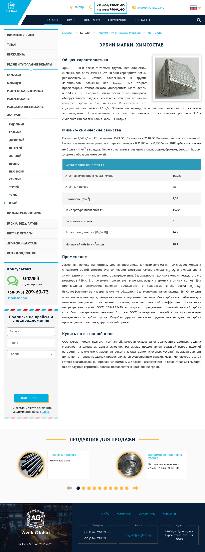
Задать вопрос (17, 298)
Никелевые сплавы (20, 35)
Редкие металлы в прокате (25, 91)
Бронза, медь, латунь (22, 223)
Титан (11, 44)
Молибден (14, 83)
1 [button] (78, 488)
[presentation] (23, 375)
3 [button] (89, 488)
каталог (53, 20)
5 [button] (99, 488)
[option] (53, 465)
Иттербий (15, 147)
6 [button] (105, 488)
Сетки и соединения (21, 253)
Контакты (142, 20)
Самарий (15, 179)
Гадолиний (16, 124)
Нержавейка (16, 54)
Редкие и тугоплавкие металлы (29, 64)
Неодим (14, 163)
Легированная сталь (22, 243)
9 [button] (121, 488)
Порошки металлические (24, 212)
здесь (45, 412)
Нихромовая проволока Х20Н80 (165, 456)
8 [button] (116, 488)
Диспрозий (16, 140)
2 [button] (83, 488)
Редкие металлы (18, 98)
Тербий (14, 187)
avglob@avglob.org (151, 7)
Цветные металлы (19, 233)
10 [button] (127, 488)
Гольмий (15, 132)
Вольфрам (14, 75)
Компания (92, 20)
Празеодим (16, 171)
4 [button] (94, 488)
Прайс (71, 20)
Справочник (117, 20)
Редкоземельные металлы (25, 106)
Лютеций (15, 155)
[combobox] (79, 7)
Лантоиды (14, 114)
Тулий (13, 195)
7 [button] (110, 488)
